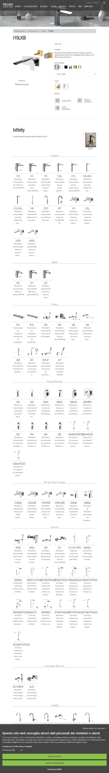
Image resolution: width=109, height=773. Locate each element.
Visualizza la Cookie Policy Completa (17, 746)
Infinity (43, 31)
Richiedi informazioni (22, 84)
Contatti (88, 2)
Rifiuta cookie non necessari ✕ (94, 728)
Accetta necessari (54, 763)
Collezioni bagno (19, 31)
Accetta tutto (54, 756)
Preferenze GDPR (54, 769)
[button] (5, 13)
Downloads (88, 6)
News (80, 6)
